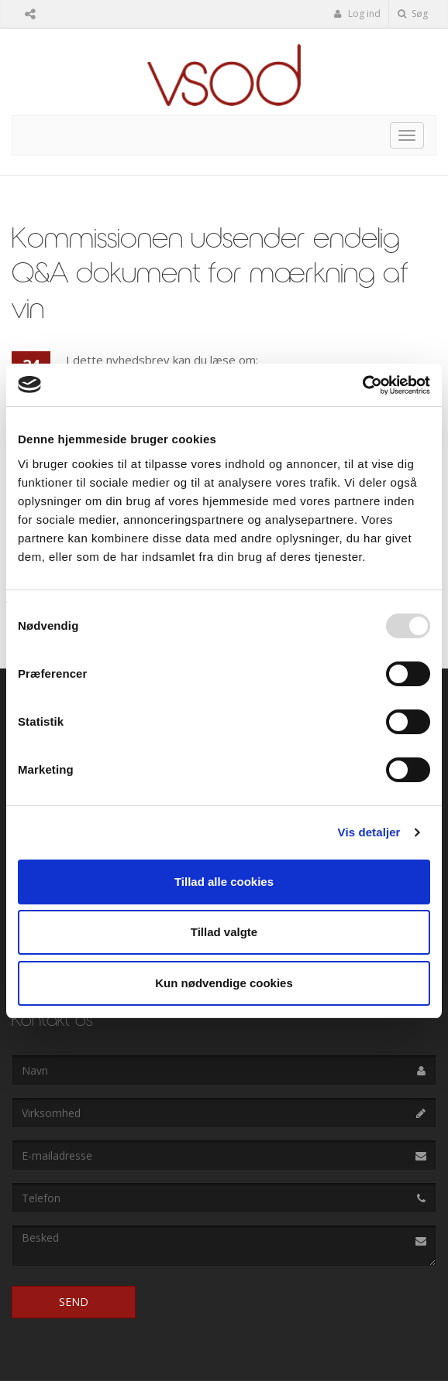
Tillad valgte (224, 931)
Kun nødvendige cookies (224, 983)
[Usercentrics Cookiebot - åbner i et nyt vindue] (362, 385)
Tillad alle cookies (224, 881)
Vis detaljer (369, 832)
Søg (413, 13)
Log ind (357, 13)
